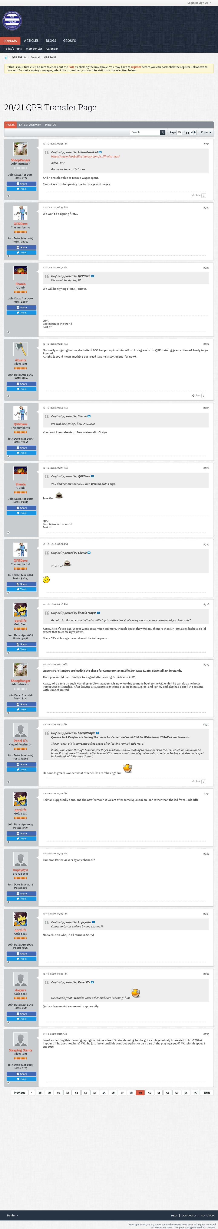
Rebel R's (20, 741)
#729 (206, 664)
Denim (12, 1215)
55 (195, 1092)
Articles (31, 41)
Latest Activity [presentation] (30, 124)
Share (21, 183)
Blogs (51, 41)
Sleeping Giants (20, 1050)
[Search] (147, 132)
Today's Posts (13, 48)
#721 (206, 143)
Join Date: (14, 174)
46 (113, 1092)
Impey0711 (20, 870)
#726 (206, 467)
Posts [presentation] (10, 124)
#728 (206, 604)
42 (76, 1092)
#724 (206, 343)
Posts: (17, 177)
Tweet (21, 188)
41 (67, 1092)
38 (40, 1092)
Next (207, 1092)
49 (140, 1092)
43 (85, 1092)
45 (103, 1092)
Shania (21, 284)
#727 (206, 544)
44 (94, 1092)
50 (149, 1092)
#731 (206, 793)
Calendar (52, 48)
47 (122, 1092)
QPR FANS (50, 57)
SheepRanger (20, 160)
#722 (206, 207)
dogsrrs (20, 990)
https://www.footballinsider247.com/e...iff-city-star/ (85, 156)
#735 (206, 1033)
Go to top (207, 1215)
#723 (206, 267)
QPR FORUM (19, 57)
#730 (206, 724)
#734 (206, 973)
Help (174, 1215)
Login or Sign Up (199, 2)
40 (58, 1092)
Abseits (20, 360)
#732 (206, 853)
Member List (34, 48)
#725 (206, 407)
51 (158, 1092)
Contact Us (189, 1215)
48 (131, 1092)
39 (49, 1092)
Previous (19, 1092)
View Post (100, 152)
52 (167, 1092)
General (35, 57)
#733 (206, 913)
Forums (10, 41)
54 (185, 1092)
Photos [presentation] (50, 124)
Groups (69, 41)
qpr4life (20, 621)
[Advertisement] (109, 88)
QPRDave (20, 224)
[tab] (10, 124)
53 (176, 1092)
